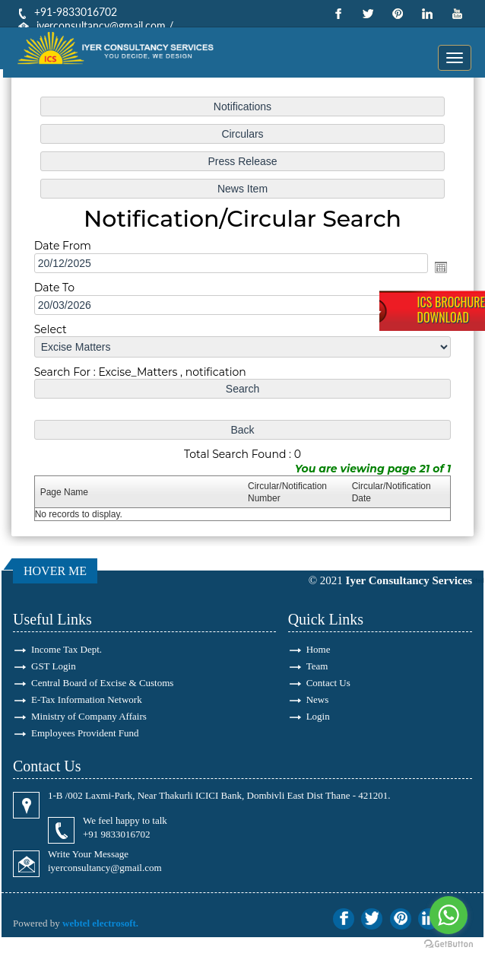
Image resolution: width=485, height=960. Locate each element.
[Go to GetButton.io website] (448, 944)
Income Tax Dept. (66, 649)
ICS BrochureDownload (451, 309)
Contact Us (328, 682)
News (317, 699)
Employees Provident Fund (85, 733)
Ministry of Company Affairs (89, 716)
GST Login (53, 666)
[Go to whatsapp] (449, 915)
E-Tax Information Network (86, 699)
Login (318, 716)
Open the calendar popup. (440, 267)
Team (317, 666)
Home (318, 649)
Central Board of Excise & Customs (102, 682)
